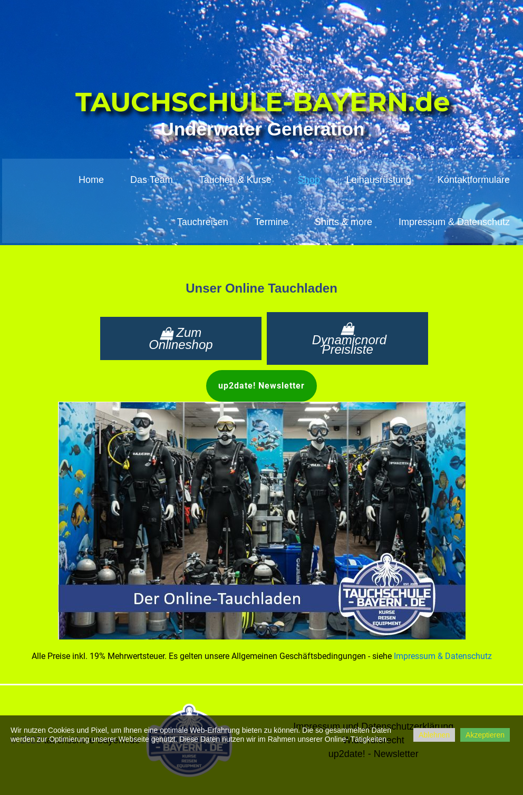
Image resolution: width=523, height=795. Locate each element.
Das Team (151, 179)
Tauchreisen (202, 222)
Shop (309, 179)
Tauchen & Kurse (235, 179)
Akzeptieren (485, 735)
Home (91, 179)
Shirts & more (343, 222)
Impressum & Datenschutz (454, 222)
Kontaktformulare (474, 179)
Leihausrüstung (378, 179)
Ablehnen (434, 735)
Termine (271, 222)
